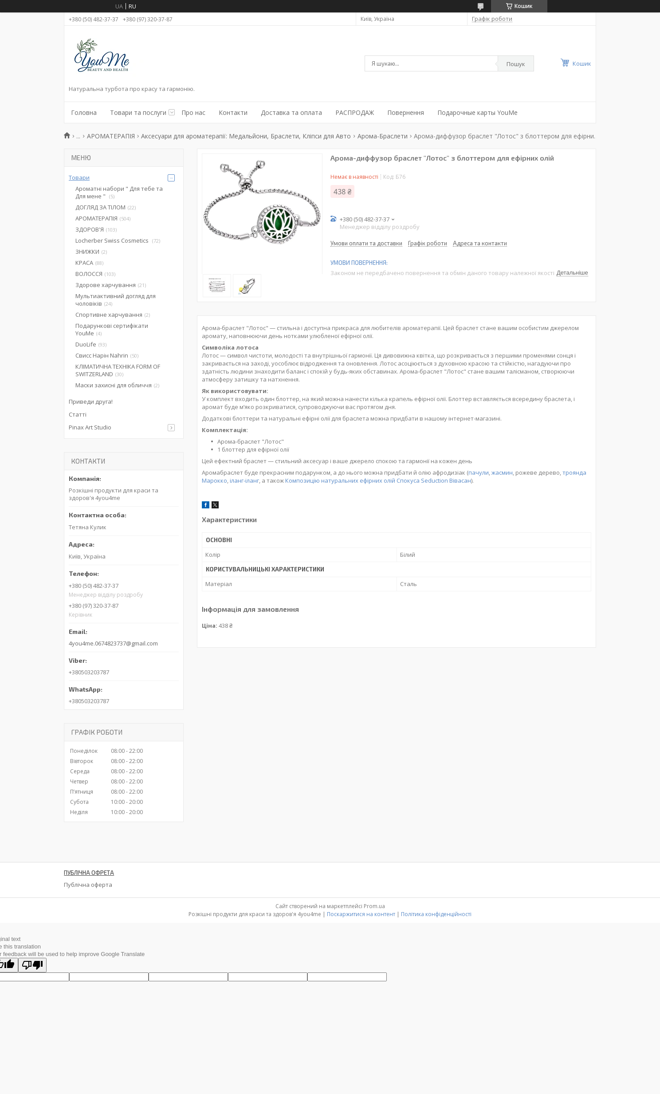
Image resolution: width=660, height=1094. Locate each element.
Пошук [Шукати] (516, 64)
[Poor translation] (32, 965)
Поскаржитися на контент (361, 914)
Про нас (193, 112)
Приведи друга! (91, 401)
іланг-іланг (244, 480)
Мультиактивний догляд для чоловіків (115, 299)
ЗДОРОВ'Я (89, 229)
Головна (84, 112)
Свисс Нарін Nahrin (101, 355)
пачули (478, 472)
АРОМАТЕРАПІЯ (111, 136)
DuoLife (85, 344)
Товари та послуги (138, 112)
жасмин (502, 472)
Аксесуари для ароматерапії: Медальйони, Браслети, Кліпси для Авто (246, 136)
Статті (77, 414)
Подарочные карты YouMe (477, 112)
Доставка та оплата (291, 112)
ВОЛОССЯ (88, 274)
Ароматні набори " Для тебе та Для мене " (119, 192)
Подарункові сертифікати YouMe (111, 329)
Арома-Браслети (383, 136)
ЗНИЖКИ (87, 252)
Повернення (405, 112)
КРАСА (84, 263)
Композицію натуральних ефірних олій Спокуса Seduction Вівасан (378, 480)
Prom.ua (374, 906)
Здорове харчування (105, 285)
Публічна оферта (88, 885)
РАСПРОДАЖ (354, 112)
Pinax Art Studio (90, 427)
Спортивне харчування (108, 315)
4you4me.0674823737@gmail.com (113, 643)
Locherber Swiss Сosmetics (112, 240)
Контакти (233, 112)
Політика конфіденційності (436, 914)
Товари (79, 177)
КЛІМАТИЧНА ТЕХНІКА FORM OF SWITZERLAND (117, 370)
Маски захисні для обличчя (113, 385)
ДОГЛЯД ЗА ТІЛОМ (100, 207)
